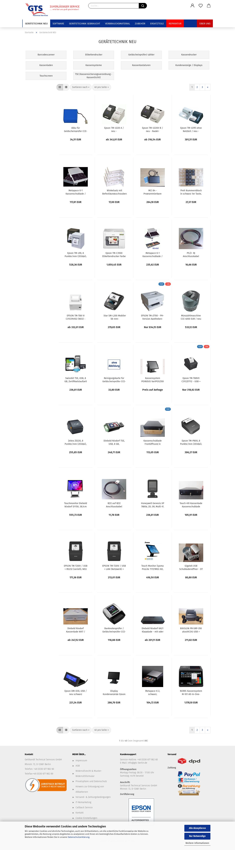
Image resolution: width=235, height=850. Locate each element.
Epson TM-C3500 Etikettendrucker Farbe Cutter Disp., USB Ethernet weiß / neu (114, 254)
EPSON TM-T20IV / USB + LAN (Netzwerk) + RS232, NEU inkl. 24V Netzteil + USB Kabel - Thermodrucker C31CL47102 (114, 567)
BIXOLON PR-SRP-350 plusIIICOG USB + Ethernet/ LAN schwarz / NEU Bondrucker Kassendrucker (191, 630)
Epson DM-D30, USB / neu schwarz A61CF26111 (75, 692)
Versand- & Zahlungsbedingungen (93, 797)
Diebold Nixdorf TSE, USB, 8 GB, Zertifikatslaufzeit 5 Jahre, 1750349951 (114, 442)
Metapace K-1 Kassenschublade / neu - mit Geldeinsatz (75, 192)
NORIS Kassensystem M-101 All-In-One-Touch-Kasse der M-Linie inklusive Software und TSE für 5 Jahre (191, 692)
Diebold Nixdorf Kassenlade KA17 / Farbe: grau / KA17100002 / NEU (75, 630)
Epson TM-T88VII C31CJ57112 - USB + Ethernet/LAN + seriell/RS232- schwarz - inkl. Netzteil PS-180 (191, 379)
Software (58, 23)
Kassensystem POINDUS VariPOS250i (152, 379)
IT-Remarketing (83, 802)
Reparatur (175, 23)
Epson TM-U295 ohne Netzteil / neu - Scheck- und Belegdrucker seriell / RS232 (191, 129)
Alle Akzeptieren (197, 828)
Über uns (204, 23)
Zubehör (140, 23)
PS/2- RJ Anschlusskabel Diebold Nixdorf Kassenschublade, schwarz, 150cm (191, 254)
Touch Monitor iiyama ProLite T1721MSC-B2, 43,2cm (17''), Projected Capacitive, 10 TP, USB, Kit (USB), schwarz (152, 567)
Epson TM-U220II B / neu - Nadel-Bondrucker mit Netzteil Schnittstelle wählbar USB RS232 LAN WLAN (153, 129)
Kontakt (80, 812)
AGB (78, 765)
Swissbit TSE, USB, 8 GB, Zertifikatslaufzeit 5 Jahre (75, 379)
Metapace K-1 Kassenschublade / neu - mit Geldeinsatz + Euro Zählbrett (152, 254)
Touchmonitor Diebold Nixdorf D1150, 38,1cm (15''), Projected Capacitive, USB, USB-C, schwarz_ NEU (75, 504)
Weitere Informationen (197, 843)
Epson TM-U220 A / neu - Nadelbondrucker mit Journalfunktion (114, 129)
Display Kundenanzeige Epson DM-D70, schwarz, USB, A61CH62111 (114, 692)
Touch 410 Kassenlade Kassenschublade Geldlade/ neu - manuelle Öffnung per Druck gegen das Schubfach (191, 504)
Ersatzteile (157, 23)
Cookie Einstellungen (86, 818)
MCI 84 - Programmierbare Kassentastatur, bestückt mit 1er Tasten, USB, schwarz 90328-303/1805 (152, 192)
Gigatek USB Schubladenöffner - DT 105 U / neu (191, 567)
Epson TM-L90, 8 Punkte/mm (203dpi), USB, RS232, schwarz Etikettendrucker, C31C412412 (75, 254)
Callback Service (84, 807)
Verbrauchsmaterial (117, 23)
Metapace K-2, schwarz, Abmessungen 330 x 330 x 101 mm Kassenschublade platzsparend (152, 692)
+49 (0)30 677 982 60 (147, 759)
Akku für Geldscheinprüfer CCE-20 (75, 129)
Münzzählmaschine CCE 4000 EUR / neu (191, 317)
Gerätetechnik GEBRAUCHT (84, 23)
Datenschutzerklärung (78, 837)
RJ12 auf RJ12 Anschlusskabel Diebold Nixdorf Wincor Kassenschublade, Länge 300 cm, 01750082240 (114, 504)
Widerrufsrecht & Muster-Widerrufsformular (89, 774)
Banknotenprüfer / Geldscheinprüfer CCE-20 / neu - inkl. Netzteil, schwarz (114, 630)
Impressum (81, 760)
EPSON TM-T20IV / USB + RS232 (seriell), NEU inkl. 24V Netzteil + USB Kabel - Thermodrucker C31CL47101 (75, 567)
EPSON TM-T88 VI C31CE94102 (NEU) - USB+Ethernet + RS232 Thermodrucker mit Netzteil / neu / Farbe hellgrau (75, 317)
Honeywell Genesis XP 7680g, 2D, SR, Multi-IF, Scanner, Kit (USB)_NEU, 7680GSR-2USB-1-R (152, 504)
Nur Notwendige (197, 836)
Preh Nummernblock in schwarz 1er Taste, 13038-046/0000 (191, 192)
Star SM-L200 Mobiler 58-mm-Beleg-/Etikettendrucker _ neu (114, 317)
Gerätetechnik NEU (36, 23)
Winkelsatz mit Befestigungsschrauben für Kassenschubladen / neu (114, 192)
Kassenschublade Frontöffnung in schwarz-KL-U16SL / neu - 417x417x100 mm (152, 442)
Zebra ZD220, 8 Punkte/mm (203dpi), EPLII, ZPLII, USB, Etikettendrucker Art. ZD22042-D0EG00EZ (75, 442)
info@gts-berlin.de (137, 762)
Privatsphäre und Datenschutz (91, 781)
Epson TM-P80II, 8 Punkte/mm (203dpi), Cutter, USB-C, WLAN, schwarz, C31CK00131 (191, 442)
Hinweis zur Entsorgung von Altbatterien (90, 789)
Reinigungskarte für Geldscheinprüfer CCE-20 (114, 379)
